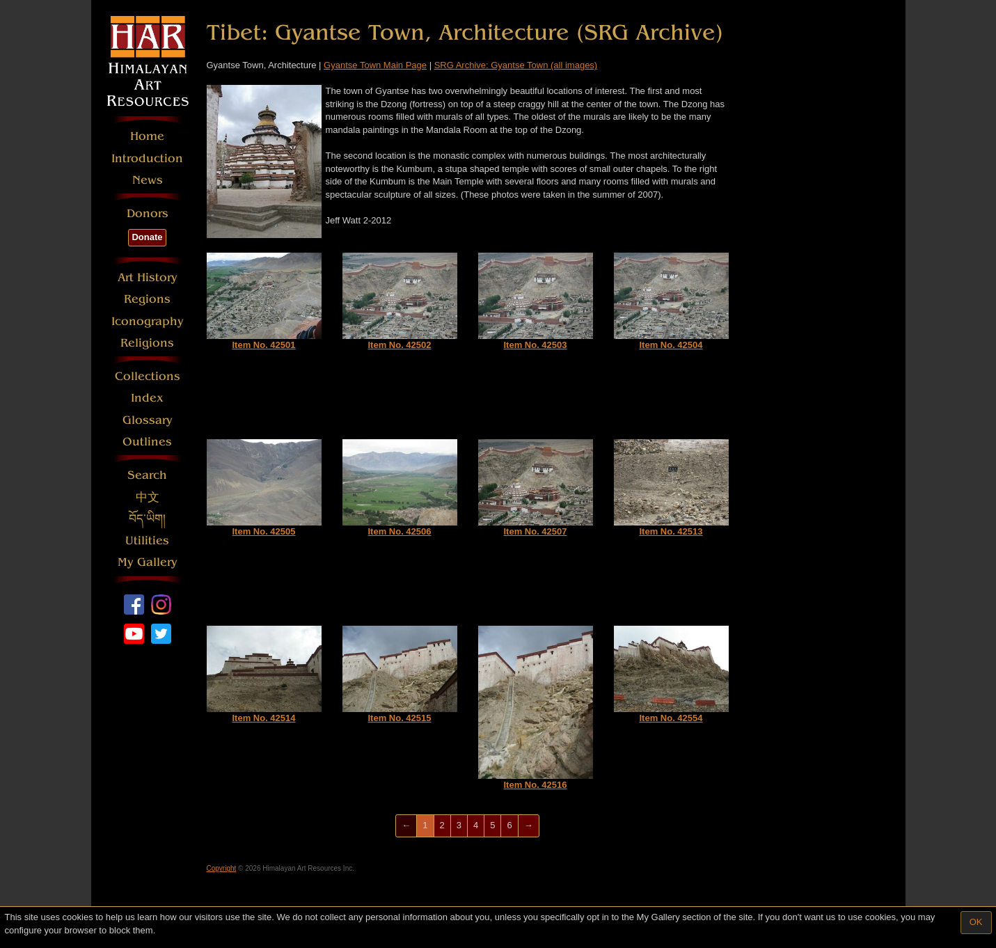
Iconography (147, 321)
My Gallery (147, 562)
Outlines (147, 441)
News (147, 180)
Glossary (147, 420)
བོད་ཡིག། (147, 519)
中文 (147, 497)
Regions (147, 299)
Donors (147, 213)
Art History (147, 277)
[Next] (528, 825)
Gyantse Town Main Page (375, 65)
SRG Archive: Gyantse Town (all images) (516, 65)
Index (147, 397)
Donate (147, 237)
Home (147, 136)
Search (147, 475)
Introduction (147, 158)
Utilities (147, 540)
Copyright (222, 868)
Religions (147, 342)
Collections (147, 376)
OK (976, 922)
